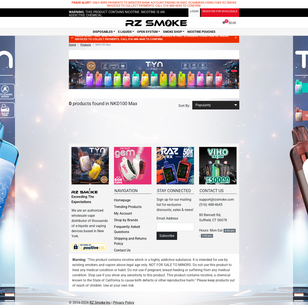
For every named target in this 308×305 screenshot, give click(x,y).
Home (72, 44)
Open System (147, 32)
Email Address (167, 218)
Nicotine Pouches (201, 32)
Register (220, 11)
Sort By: (184, 106)
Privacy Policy (123, 303)
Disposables (103, 32)
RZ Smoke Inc (100, 303)
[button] (234, 71)
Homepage (122, 200)
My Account (123, 213)
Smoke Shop (172, 32)
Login (194, 11)
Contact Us (122, 250)
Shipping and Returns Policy (130, 241)
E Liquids (125, 32)
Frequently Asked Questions (127, 229)
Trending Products (128, 207)
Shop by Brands (126, 220)
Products (85, 44)
